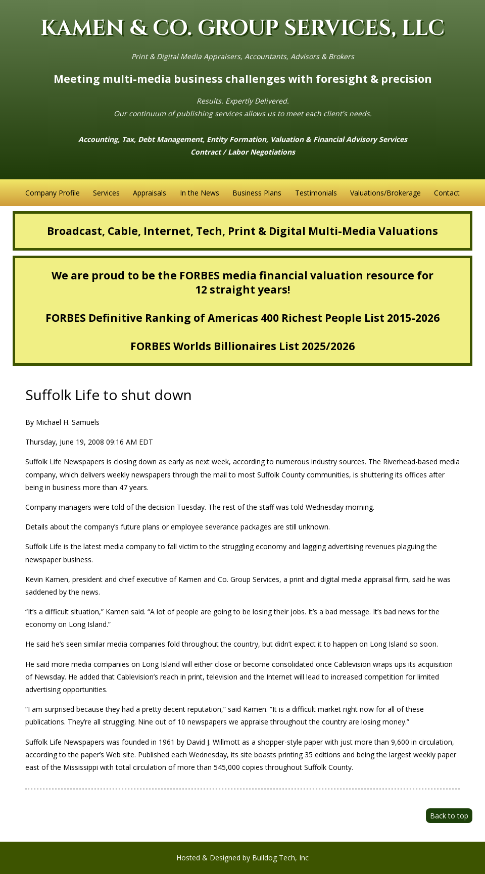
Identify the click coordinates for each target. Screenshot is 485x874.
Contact (447, 193)
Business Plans (256, 193)
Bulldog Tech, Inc (280, 857)
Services (106, 193)
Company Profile (52, 193)
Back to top (449, 815)
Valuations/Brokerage (385, 193)
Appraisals (149, 193)
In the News (199, 193)
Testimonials (316, 193)
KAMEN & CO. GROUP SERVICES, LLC (242, 28)
